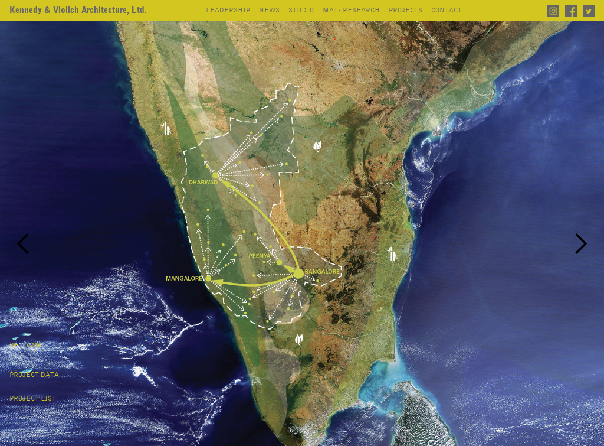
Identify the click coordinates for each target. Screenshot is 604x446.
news (269, 10)
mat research (351, 10)
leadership (228, 10)
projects (405, 10)
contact (446, 10)
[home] (78, 11)
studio (301, 10)
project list (32, 398)
